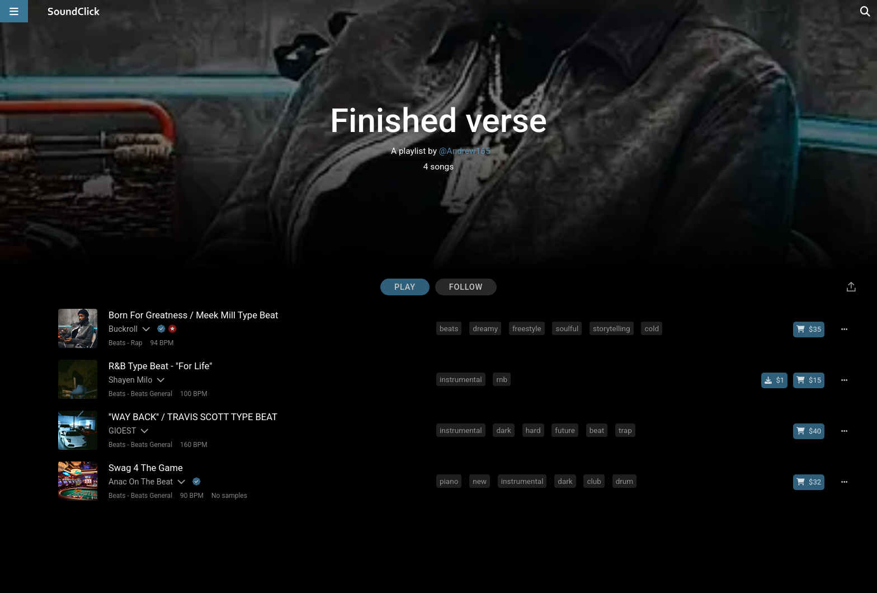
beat (597, 430)
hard (533, 430)
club (594, 481)
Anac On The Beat (141, 482)
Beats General (151, 394)
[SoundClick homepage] (74, 11)
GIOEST (122, 431)
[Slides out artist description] (145, 329)
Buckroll (123, 329)
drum (624, 481)
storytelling (611, 328)
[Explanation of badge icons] (167, 329)
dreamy (485, 328)
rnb (501, 379)
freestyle (526, 328)
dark (503, 430)
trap (625, 430)
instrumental (461, 379)
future (565, 430)
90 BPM (192, 496)
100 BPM (194, 394)
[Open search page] (866, 11)
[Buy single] (774, 380)
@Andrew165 (465, 151)
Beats (117, 343)
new (480, 481)
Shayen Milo (130, 380)
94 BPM (161, 343)
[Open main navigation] (14, 11)
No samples (229, 496)
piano (449, 481)
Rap (137, 343)
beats (449, 328)
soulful (566, 328)
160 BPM (194, 445)
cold (651, 328)
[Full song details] (844, 329)
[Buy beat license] (808, 329)
